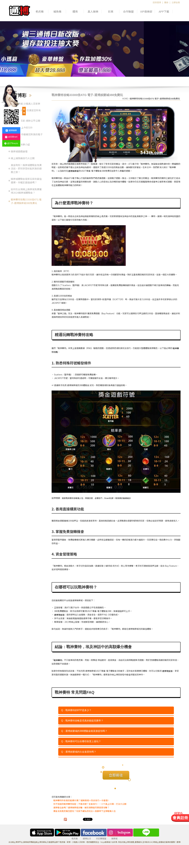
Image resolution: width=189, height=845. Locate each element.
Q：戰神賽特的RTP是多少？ (76, 710)
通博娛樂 (11, 130)
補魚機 (57, 11)
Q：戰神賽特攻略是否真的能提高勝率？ (82, 720)
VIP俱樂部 (146, 11)
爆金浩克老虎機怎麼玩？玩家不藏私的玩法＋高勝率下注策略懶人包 (84, 811)
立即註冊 (176, 2)
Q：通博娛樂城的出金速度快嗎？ (78, 751)
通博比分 (87, 838)
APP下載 (164, 11)
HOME (125, 98)
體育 (75, 11)
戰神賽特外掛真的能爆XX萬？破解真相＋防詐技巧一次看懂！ (81, 800)
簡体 (166, 2)
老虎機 (40, 11)
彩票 (110, 11)
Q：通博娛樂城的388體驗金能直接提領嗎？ (84, 731)
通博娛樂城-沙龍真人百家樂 (25, 103)
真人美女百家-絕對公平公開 (25, 120)
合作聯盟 (128, 11)
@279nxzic (11, 143)
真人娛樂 (93, 11)
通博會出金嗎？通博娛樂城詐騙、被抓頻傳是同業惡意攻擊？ (81, 807)
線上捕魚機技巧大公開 (23, 158)
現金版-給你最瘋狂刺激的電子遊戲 (27, 136)
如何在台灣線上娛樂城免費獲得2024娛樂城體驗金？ (26, 191)
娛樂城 (114, 838)
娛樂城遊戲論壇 (19, 151)
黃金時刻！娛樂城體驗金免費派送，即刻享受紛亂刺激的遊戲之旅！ (26, 168)
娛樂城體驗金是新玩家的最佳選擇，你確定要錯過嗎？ (26, 180)
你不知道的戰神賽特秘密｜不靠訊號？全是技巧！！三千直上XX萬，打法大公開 (89, 803)
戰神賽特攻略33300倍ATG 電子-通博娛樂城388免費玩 (26, 201)
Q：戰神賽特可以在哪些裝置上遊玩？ (81, 741)
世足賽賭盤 (101, 838)
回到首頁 (157, 2)
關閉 (24, 111)
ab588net (11, 136)
